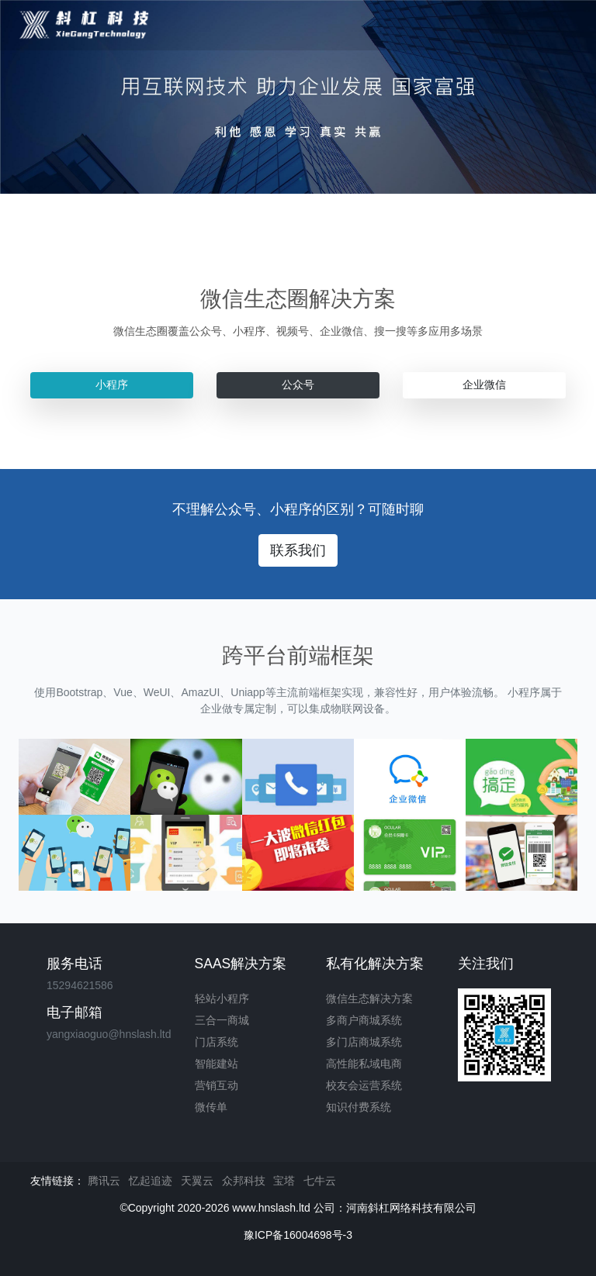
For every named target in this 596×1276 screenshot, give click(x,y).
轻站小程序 (222, 998)
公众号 (298, 384)
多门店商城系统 (364, 1042)
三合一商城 (222, 1020)
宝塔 (284, 1180)
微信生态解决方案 (369, 998)
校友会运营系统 (364, 1085)
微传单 (211, 1107)
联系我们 (298, 550)
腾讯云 (104, 1180)
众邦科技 (243, 1180)
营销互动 (216, 1085)
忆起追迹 (150, 1180)
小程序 (111, 384)
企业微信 (484, 384)
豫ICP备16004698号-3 (298, 1235)
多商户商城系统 (364, 1020)
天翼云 (197, 1180)
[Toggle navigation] (558, 25)
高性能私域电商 (364, 1063)
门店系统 (216, 1042)
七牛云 (319, 1180)
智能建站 (216, 1063)
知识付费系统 (358, 1107)
